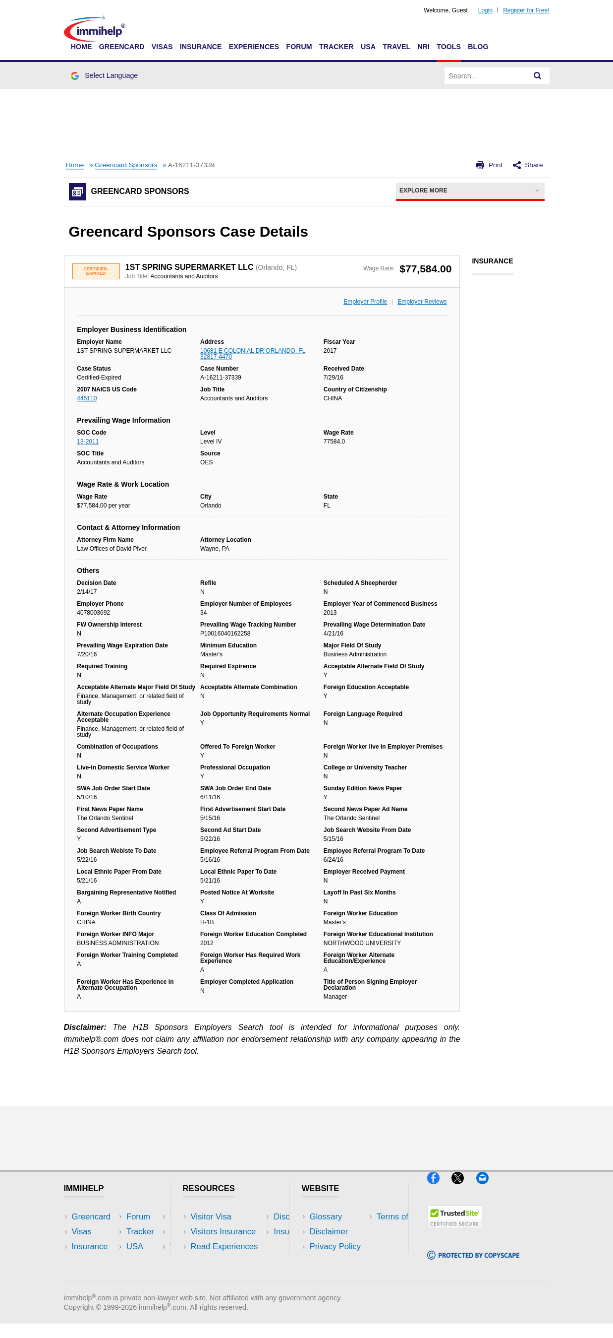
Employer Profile (365, 301)
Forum (299, 47)
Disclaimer (329, 1231)
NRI (423, 47)
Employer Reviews (421, 301)
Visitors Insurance (223, 1231)
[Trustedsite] (454, 1232)
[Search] (538, 75)
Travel (396, 47)
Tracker (336, 47)
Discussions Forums (228, 1261)
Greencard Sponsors (126, 165)
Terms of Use (334, 1261)
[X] (463, 1188)
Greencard (122, 47)
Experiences (254, 47)
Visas (162, 47)
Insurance (201, 47)
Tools (449, 47)
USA (368, 47)
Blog (478, 47)
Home (81, 47)
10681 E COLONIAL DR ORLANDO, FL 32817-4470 (252, 353)
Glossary (326, 1216)
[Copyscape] (473, 1264)
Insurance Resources (230, 1276)
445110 (87, 398)
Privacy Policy (335, 1246)
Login (485, 10)
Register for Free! (526, 10)
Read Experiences (224, 1246)
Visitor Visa (211, 1216)
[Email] (487, 1188)
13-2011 (88, 441)
